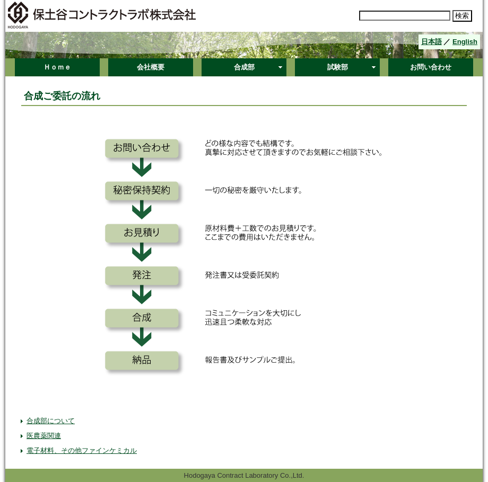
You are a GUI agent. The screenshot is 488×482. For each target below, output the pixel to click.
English (464, 42)
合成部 (244, 67)
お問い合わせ (430, 67)
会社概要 (150, 67)
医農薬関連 (44, 436)
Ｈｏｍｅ (57, 67)
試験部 (337, 67)
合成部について (51, 421)
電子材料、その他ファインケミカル (82, 450)
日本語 (431, 42)
